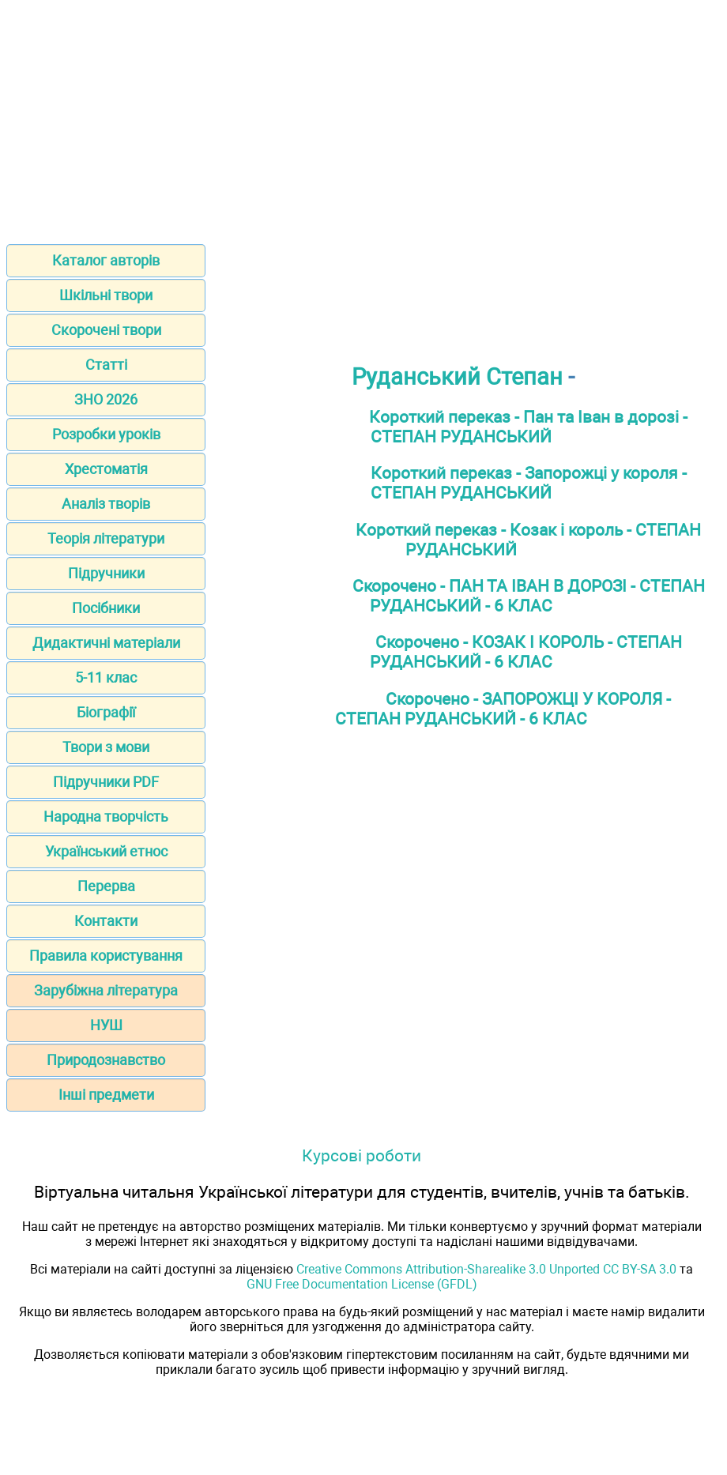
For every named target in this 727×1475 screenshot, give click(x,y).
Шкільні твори (106, 295)
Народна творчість (105, 816)
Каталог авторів (106, 260)
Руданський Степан (457, 376)
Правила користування (106, 955)
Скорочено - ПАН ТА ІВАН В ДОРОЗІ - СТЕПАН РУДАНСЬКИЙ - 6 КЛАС (528, 595)
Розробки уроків (106, 434)
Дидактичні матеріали (106, 642)
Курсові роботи (361, 1155)
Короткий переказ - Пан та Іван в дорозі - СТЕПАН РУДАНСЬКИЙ (528, 426)
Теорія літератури (105, 538)
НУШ (106, 1025)
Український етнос (106, 851)
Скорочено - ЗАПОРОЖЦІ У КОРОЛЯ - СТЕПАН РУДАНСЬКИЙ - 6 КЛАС (503, 708)
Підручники (106, 573)
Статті (106, 364)
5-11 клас (106, 677)
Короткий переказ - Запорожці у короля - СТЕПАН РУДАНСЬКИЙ (529, 482)
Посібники (106, 608)
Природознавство (106, 1060)
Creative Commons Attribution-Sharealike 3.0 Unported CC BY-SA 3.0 (486, 1269)
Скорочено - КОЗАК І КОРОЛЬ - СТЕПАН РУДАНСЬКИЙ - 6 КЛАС (526, 652)
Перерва (106, 886)
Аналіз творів (106, 503)
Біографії (106, 712)
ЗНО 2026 (105, 399)
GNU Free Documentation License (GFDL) (362, 1284)
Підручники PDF (106, 781)
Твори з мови (105, 747)
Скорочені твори (106, 330)
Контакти (105, 920)
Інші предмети (106, 1094)
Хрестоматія (106, 469)
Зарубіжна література (106, 990)
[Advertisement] (363, 117)
